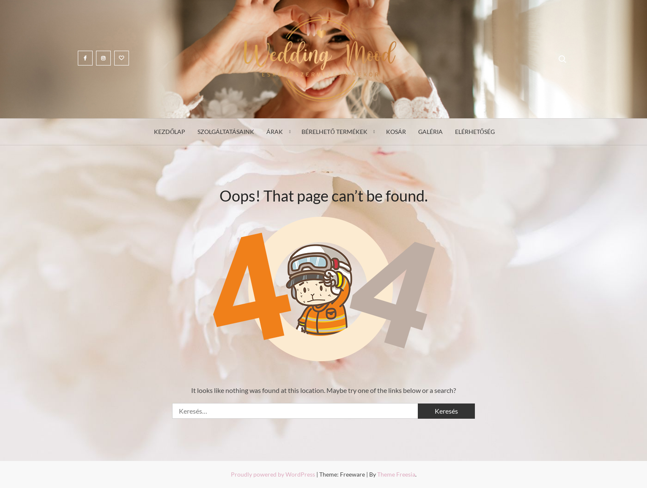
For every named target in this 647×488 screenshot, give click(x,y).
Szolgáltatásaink (225, 131)
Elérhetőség (475, 131)
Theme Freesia (396, 474)
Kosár (396, 131)
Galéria (430, 131)
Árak (274, 131)
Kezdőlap (169, 131)
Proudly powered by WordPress (273, 474)
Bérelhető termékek (334, 131)
